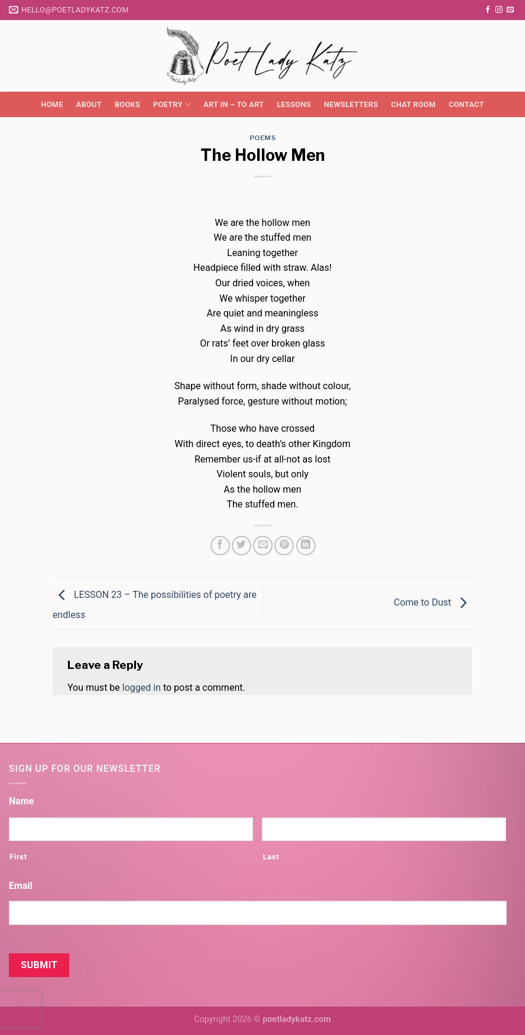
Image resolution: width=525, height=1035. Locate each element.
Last (270, 856)
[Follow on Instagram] (499, 10)
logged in (141, 687)
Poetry (171, 104)
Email (21, 885)
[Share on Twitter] (241, 545)
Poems (262, 138)
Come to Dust (433, 602)
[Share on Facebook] (220, 545)
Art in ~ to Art (233, 104)
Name (21, 801)
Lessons (293, 104)
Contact (466, 104)
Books (127, 104)
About (89, 104)
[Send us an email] (510, 10)
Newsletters (351, 104)
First (18, 856)
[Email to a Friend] (263, 545)
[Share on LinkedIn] (306, 545)
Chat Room (413, 104)
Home (52, 104)
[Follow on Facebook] (487, 10)
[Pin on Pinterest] (284, 545)
